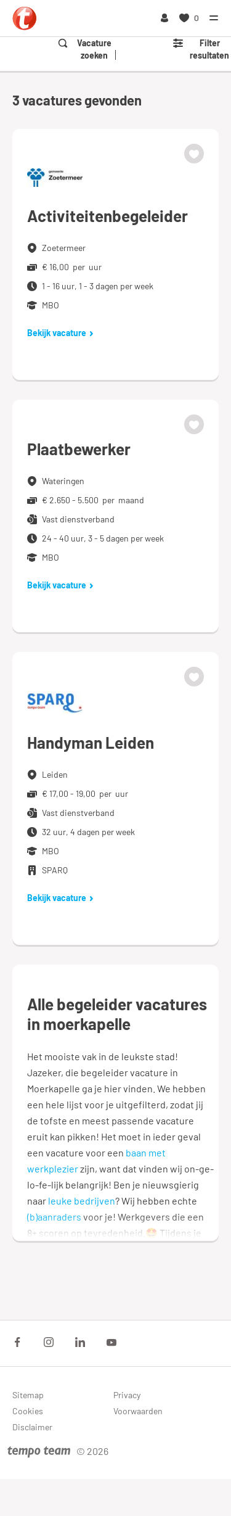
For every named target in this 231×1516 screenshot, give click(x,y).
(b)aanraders (54, 1216)
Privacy (126, 1395)
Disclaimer (32, 1427)
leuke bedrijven (81, 1200)
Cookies (27, 1411)
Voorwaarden (138, 1411)
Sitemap (28, 1395)
